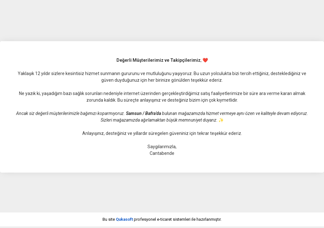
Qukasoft (124, 219)
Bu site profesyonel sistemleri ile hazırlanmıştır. (162, 219)
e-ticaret (164, 219)
